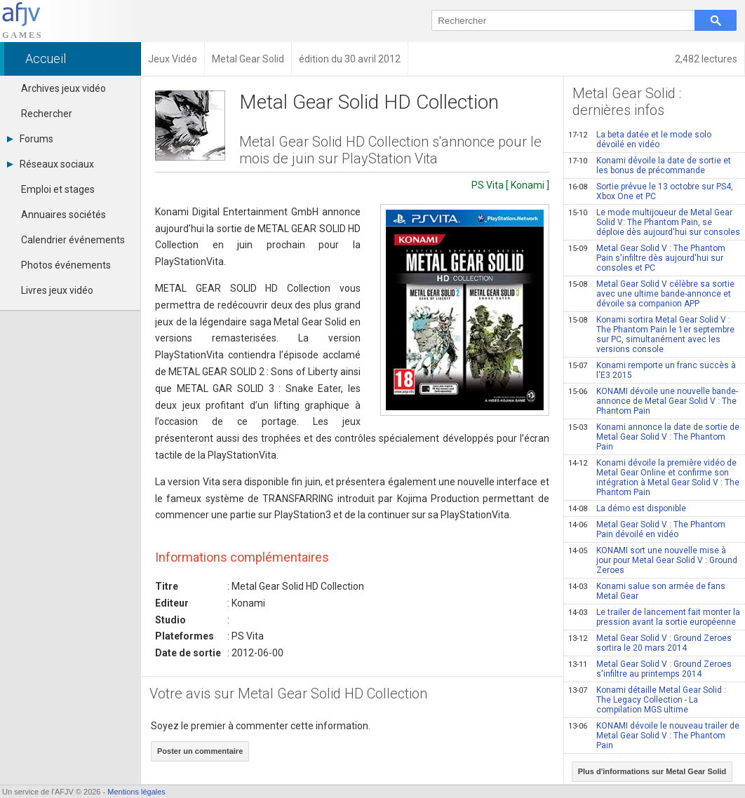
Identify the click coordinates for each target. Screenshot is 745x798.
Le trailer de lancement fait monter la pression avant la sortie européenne (654, 617)
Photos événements (66, 265)
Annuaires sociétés (63, 214)
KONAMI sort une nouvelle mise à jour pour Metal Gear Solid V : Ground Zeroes (652, 560)
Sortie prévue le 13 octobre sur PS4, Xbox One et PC (650, 191)
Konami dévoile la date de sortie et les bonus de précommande (649, 165)
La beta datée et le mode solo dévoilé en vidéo (639, 139)
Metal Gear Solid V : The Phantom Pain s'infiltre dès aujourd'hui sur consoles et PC (646, 258)
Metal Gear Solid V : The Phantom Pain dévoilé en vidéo (646, 529)
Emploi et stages (58, 189)
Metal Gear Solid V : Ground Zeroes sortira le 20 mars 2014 (650, 643)
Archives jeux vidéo (63, 88)
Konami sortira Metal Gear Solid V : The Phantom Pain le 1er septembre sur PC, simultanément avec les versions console (651, 334)
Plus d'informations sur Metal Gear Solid (652, 771)
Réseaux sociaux (50, 164)
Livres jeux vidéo (57, 290)
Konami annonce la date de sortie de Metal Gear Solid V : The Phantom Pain (653, 437)
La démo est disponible (627, 508)
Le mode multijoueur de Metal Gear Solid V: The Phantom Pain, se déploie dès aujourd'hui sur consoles (654, 222)
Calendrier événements (73, 239)
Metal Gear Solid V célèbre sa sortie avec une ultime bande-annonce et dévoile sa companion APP (651, 294)
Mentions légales (136, 791)
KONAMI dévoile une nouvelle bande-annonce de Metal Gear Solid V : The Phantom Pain (653, 401)
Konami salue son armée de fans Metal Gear (646, 591)
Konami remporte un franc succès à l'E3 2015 (652, 370)
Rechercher (46, 113)
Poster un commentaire (200, 751)
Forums (30, 138)
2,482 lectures (706, 59)
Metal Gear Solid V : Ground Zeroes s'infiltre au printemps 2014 (650, 669)
